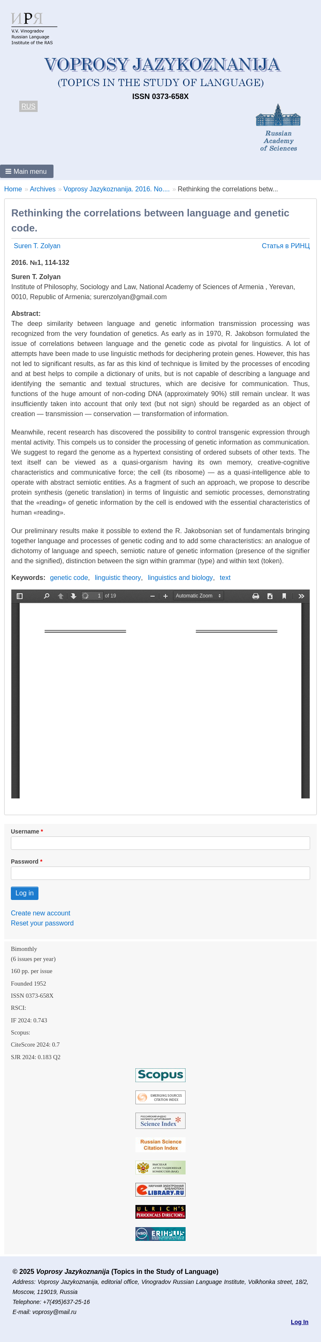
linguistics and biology (180, 577)
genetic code (69, 577)
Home (13, 189)
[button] (27, 171)
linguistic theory (118, 577)
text (225, 577)
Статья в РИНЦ (286, 245)
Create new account (40, 913)
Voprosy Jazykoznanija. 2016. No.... (117, 189)
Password (24, 861)
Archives (43, 189)
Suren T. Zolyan (37, 245)
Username (25, 831)
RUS (28, 106)
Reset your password (42, 923)
